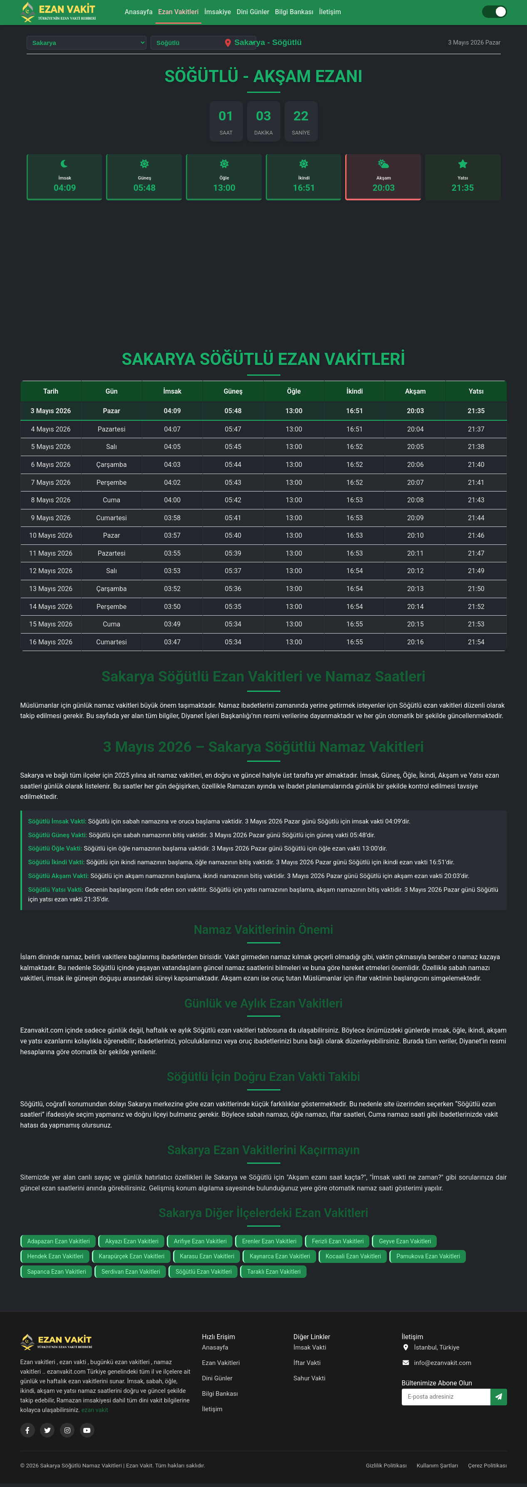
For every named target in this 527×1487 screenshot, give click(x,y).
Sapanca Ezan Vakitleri (57, 1274)
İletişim (343, 12)
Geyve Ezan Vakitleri (405, 1244)
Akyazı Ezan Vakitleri (131, 1244)
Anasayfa (126, 12)
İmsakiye (215, 12)
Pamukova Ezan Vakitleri (428, 1259)
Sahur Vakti (310, 1381)
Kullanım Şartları (437, 1468)
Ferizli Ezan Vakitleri (338, 1244)
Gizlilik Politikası (386, 1468)
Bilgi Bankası (301, 12)
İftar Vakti (307, 1366)
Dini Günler (255, 12)
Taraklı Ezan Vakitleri (274, 1274)
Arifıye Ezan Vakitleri (200, 1244)
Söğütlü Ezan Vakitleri (204, 1274)
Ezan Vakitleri (171, 12)
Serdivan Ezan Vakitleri (130, 1274)
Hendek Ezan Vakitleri (55, 1259)
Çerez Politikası (487, 1468)
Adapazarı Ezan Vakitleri (58, 1244)
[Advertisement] (264, 281)
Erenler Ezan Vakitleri (269, 1244)
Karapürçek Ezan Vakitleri (132, 1259)
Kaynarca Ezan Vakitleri (280, 1259)
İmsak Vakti (310, 1350)
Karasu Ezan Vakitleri (207, 1259)
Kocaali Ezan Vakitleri (353, 1259)
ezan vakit (95, 1413)
